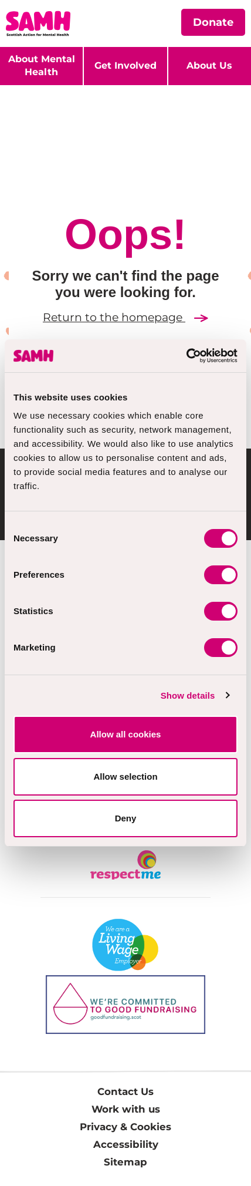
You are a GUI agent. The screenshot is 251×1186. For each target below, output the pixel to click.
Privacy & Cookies (125, 1127)
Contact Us (125, 1091)
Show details (188, 695)
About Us (209, 65)
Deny (126, 818)
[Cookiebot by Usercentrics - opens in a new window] (186, 355)
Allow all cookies (125, 734)
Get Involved (125, 65)
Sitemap (125, 1162)
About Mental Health (41, 65)
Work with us (125, 1109)
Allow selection (125, 776)
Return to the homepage (125, 317)
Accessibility (125, 1144)
